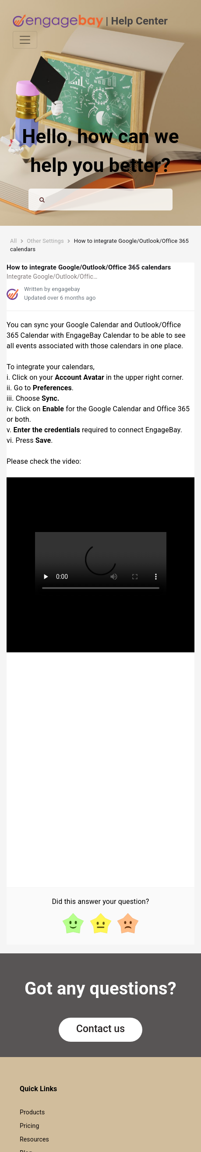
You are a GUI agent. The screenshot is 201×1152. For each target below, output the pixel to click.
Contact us (100, 1029)
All (13, 241)
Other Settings (45, 241)
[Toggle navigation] (25, 40)
